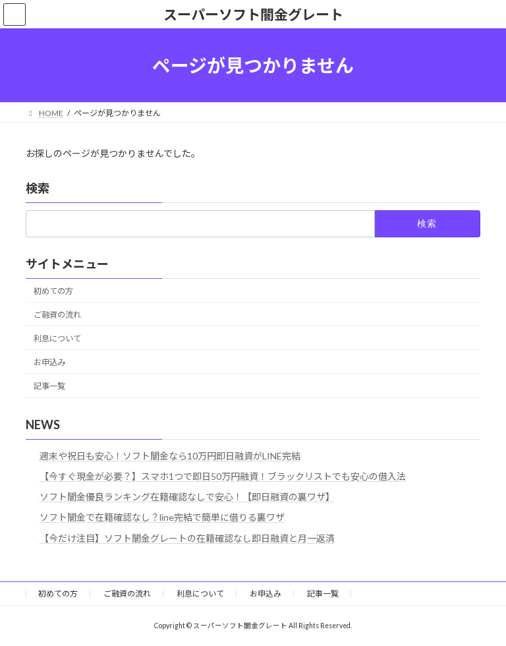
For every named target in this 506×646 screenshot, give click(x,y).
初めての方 (53, 291)
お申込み (49, 362)
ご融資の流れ (57, 315)
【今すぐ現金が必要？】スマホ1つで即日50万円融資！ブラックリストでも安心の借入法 (223, 476)
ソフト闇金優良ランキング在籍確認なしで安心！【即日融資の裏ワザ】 (187, 496)
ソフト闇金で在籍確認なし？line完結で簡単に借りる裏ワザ (162, 517)
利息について (57, 338)
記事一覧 (49, 386)
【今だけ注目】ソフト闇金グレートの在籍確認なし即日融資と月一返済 (187, 538)
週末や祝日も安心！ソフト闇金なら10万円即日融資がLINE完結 (170, 455)
